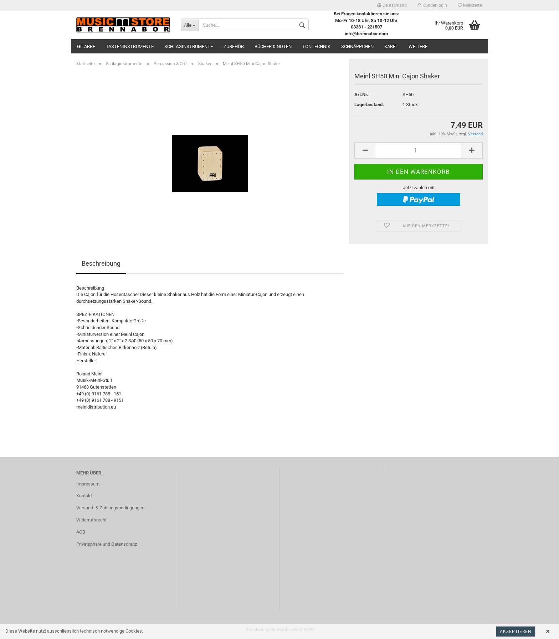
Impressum (87, 484)
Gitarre (86, 46)
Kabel (391, 46)
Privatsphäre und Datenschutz (106, 544)
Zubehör (234, 46)
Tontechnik (316, 46)
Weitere (418, 46)
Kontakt (84, 495)
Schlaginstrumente (188, 46)
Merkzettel (470, 5)
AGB (80, 532)
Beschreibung (101, 263)
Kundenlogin (432, 5)
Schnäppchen (357, 46)
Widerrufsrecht (91, 520)
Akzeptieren (516, 631)
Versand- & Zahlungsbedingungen (110, 507)
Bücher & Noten (273, 46)
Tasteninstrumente (130, 46)
